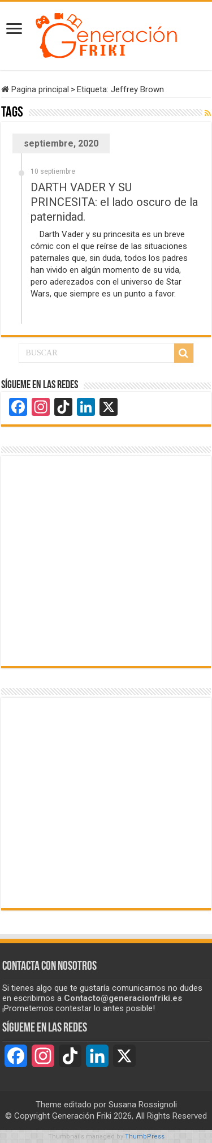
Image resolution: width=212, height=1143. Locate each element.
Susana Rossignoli (143, 1104)
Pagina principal (35, 89)
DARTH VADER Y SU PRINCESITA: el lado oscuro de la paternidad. (114, 202)
